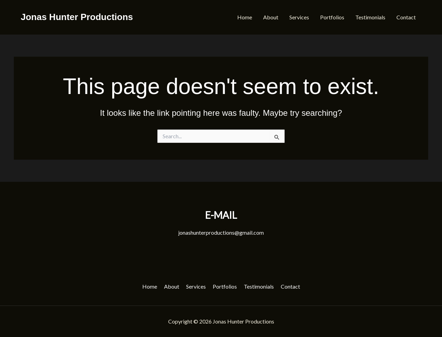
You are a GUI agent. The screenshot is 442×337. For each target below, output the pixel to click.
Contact (406, 17)
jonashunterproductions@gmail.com (221, 232)
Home (244, 17)
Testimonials (370, 17)
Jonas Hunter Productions (77, 17)
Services (299, 17)
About (270, 17)
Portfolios (332, 17)
